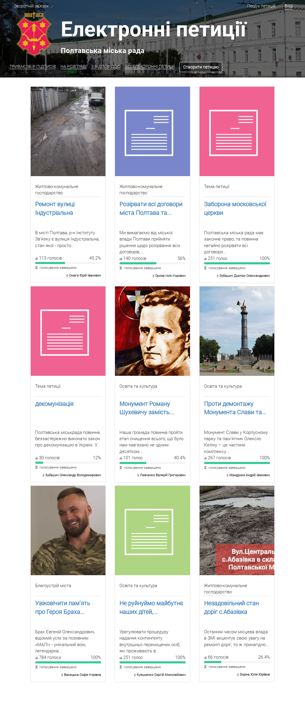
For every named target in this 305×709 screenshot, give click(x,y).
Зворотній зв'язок (31, 6)
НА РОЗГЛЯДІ (73, 66)
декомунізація (54, 403)
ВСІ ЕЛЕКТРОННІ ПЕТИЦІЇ (150, 66)
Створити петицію (200, 67)
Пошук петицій (261, 6)
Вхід (288, 6)
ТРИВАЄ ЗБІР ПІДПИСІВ (33, 66)
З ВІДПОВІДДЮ (106, 66)
